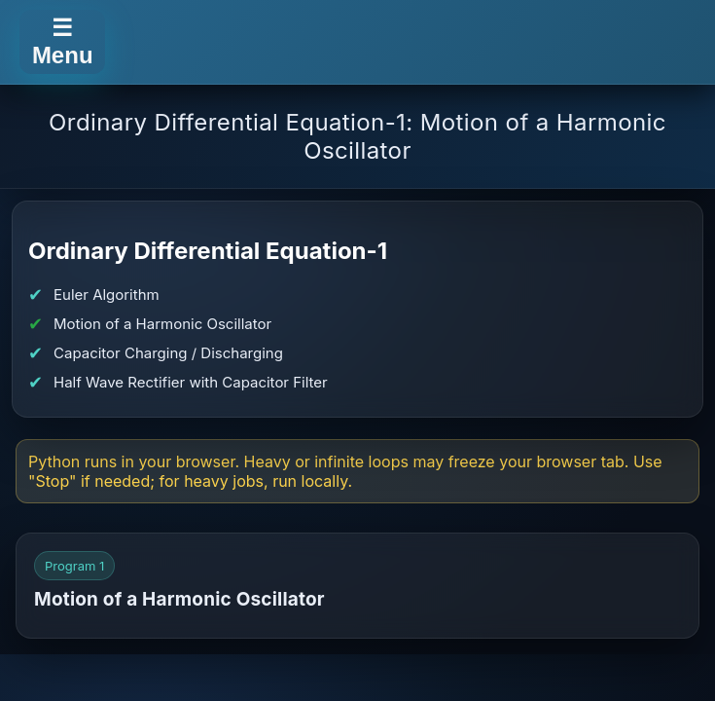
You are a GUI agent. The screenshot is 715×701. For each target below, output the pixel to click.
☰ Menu (62, 41)
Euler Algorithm (107, 294)
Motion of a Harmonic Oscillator (162, 323)
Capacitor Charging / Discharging (168, 353)
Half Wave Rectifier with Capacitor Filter (191, 382)
